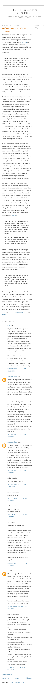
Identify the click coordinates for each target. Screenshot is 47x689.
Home (17, 678)
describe (24, 42)
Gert (8, 325)
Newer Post (5, 678)
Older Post (28, 678)
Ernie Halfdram (12, 376)
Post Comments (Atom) (18, 682)
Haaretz (14, 215)
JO (8, 570)
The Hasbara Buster (23, 11)
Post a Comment (7, 674)
